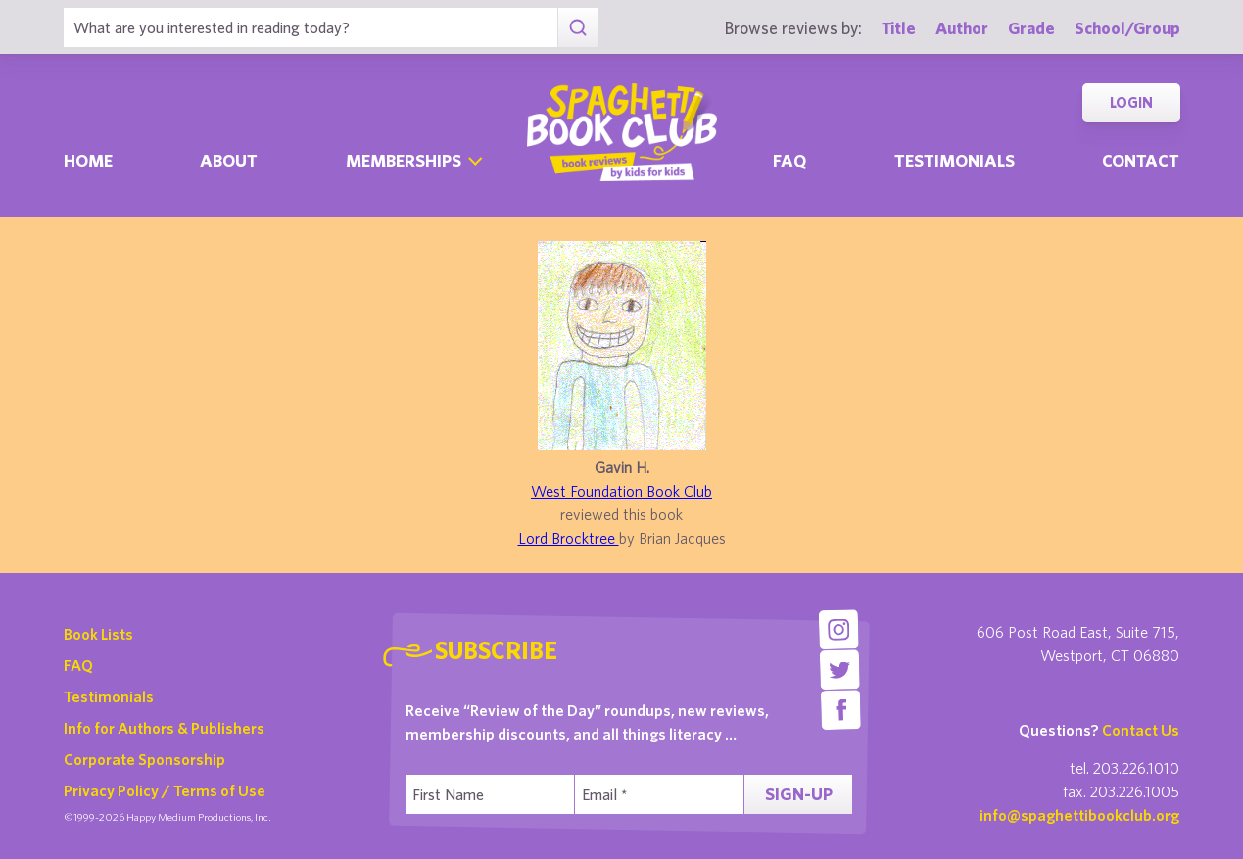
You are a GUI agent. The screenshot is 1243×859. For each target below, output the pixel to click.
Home (88, 160)
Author (961, 28)
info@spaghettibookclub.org (1079, 815)
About (229, 160)
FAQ (78, 665)
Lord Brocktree (568, 538)
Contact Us (1140, 730)
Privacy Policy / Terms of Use (164, 790)
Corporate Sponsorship (144, 759)
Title (899, 28)
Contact (1140, 160)
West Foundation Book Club (621, 491)
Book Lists (98, 634)
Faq (789, 160)
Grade (1031, 28)
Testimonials (954, 160)
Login (1131, 102)
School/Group (1127, 28)
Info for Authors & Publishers (164, 728)
